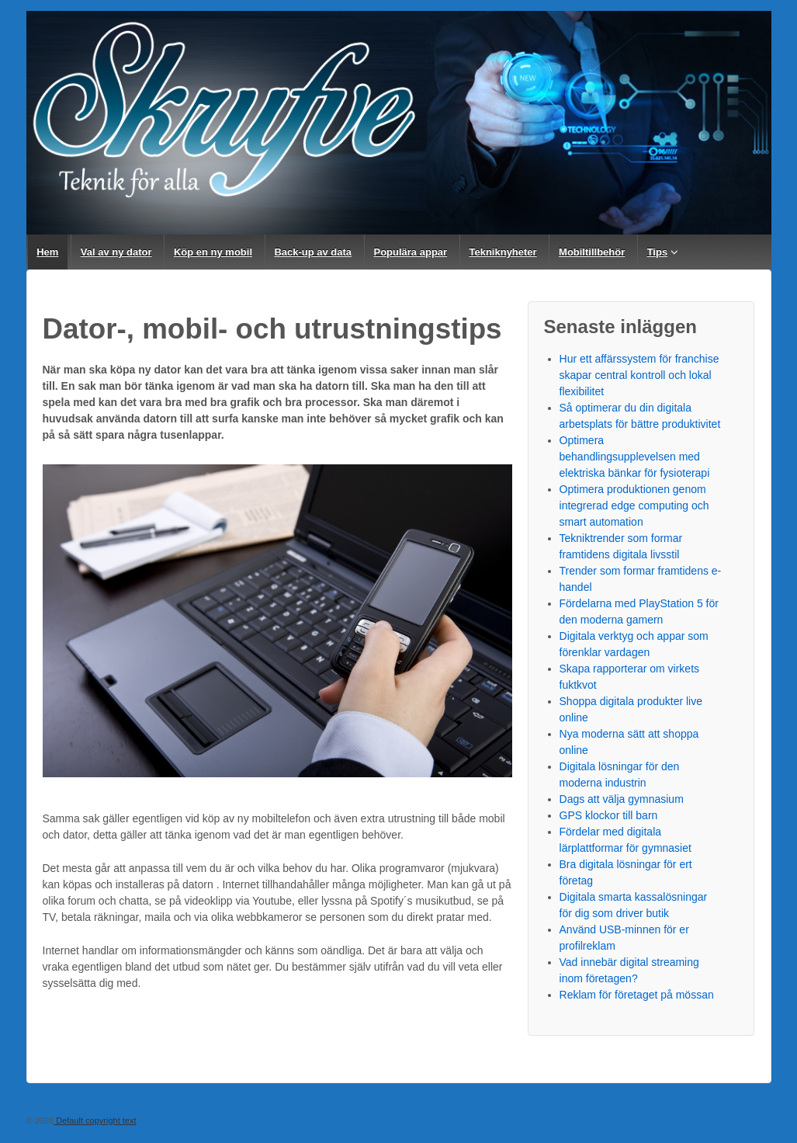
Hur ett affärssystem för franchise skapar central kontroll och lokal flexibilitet (639, 375)
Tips (657, 252)
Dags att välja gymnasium (622, 799)
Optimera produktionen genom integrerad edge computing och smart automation (634, 505)
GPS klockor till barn (609, 815)
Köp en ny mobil (213, 252)
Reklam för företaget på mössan (637, 994)
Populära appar (410, 252)
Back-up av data (313, 252)
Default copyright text (95, 1120)
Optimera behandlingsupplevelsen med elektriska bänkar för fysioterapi (635, 456)
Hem (47, 252)
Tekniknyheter (502, 252)
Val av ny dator (116, 252)
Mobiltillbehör (592, 252)
